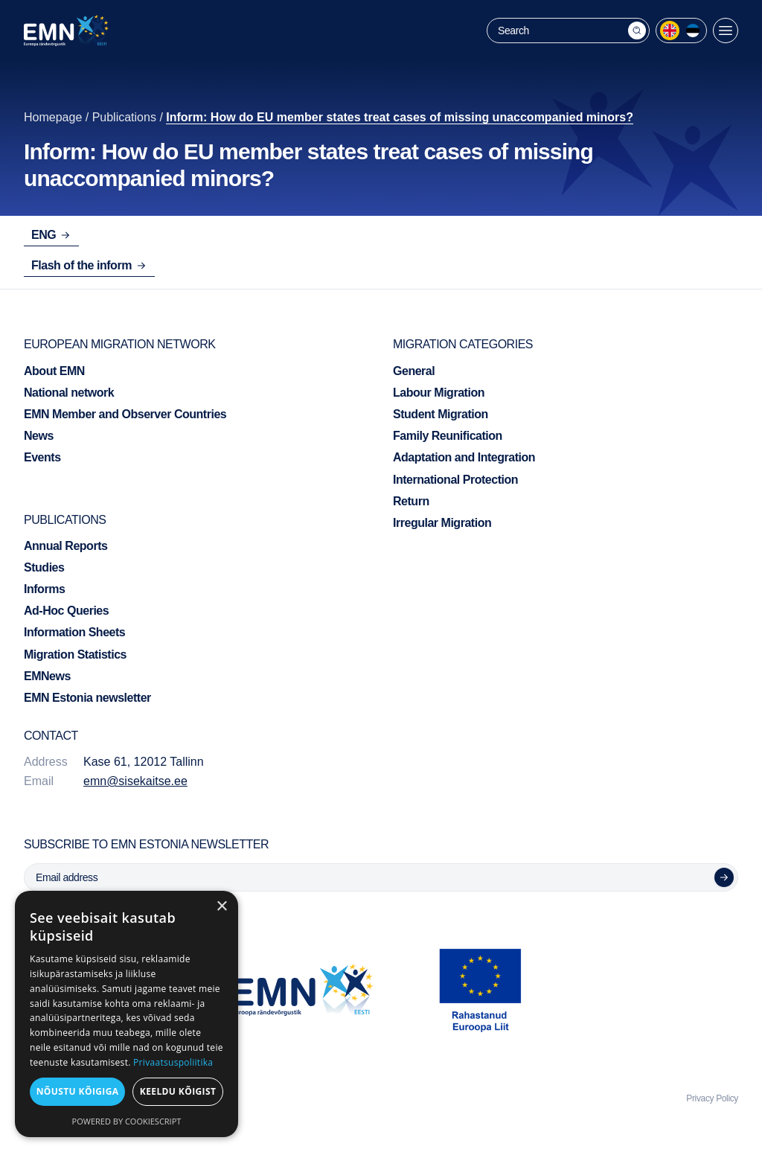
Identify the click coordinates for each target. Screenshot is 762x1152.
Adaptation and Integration (464, 457)
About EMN (54, 371)
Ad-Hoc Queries (66, 610)
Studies (44, 567)
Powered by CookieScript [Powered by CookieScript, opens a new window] (127, 1121)
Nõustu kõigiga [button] (77, 1091)
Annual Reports (65, 546)
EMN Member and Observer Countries (125, 414)
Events (42, 457)
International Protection (455, 479)
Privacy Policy (712, 1098)
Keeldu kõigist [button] (178, 1091)
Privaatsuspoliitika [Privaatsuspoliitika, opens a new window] (173, 1062)
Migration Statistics (75, 654)
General (414, 371)
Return (411, 501)
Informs (44, 589)
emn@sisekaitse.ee (135, 781)
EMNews (47, 676)
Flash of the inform (89, 265)
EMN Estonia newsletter (87, 697)
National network (69, 392)
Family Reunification (447, 435)
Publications (124, 117)
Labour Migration (438, 392)
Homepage (53, 117)
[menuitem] (669, 30)
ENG (51, 234)
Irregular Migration (442, 522)
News (39, 435)
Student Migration (440, 414)
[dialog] (126, 1014)
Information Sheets (74, 632)
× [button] (221, 906)
